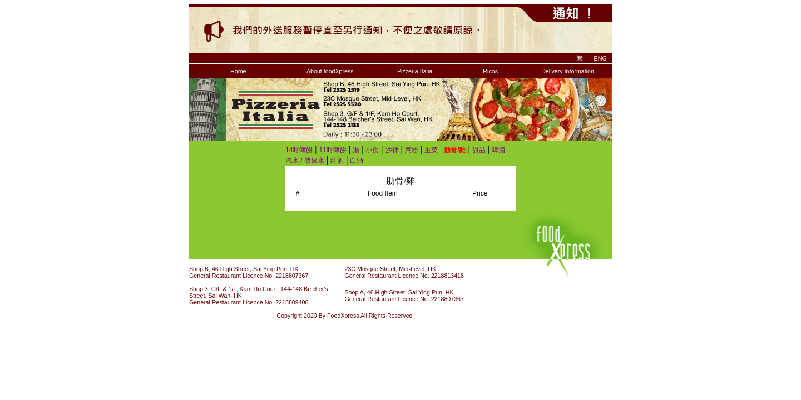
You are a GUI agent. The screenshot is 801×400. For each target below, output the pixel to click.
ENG (600, 58)
